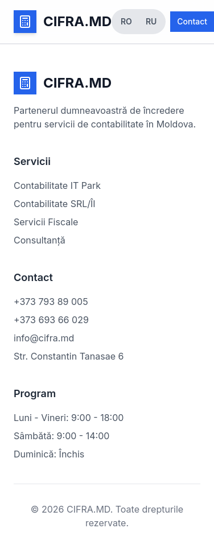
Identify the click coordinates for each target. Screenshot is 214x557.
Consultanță (39, 240)
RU (151, 21)
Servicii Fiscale (46, 222)
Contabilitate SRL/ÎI (55, 203)
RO (126, 21)
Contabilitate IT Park (57, 185)
